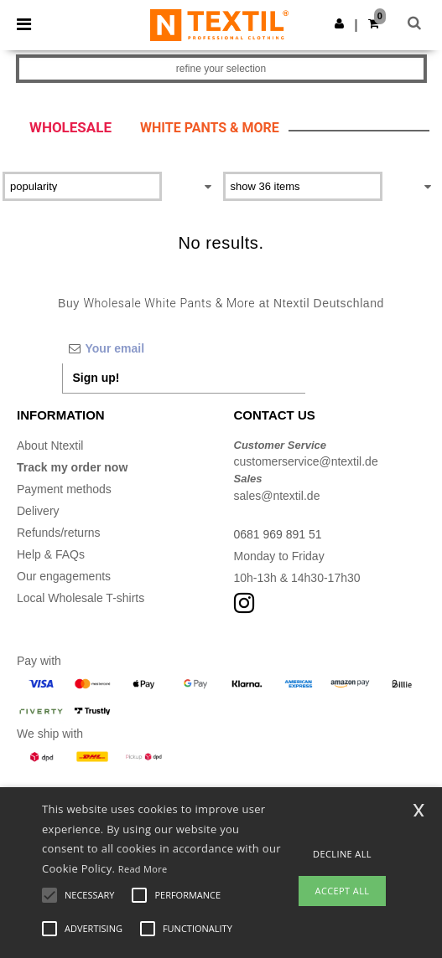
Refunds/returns (59, 532)
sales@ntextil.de (277, 495)
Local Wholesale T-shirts (80, 598)
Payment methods (64, 489)
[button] (339, 23)
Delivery (38, 511)
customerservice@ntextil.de (306, 461)
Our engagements (64, 576)
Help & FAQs (51, 554)
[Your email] (183, 348)
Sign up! (96, 377)
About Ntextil (50, 445)
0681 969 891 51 (278, 534)
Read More (143, 869)
